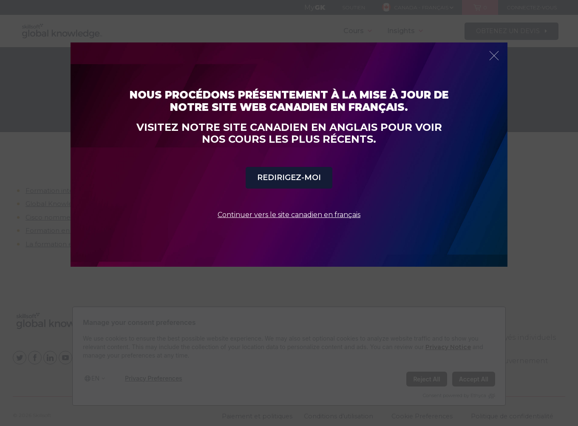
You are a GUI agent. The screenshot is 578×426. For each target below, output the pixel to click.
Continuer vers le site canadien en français (289, 215)
